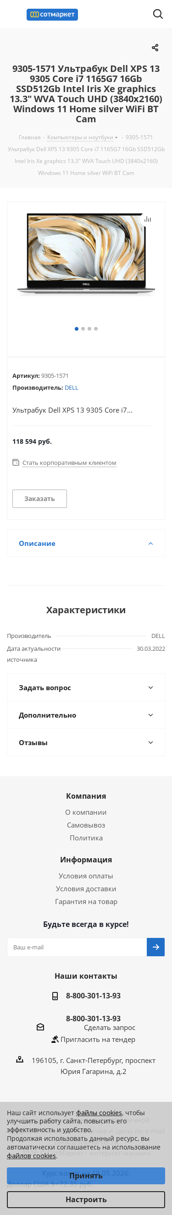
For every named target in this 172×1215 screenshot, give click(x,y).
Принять (86, 1176)
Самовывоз (86, 824)
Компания (86, 796)
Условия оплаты (86, 875)
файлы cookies (99, 1112)
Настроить (86, 1199)
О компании (86, 812)
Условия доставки (86, 888)
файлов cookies (31, 1155)
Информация (86, 860)
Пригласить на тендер (98, 1039)
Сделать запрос (109, 1027)
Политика (86, 837)
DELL (71, 387)
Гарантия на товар (86, 901)
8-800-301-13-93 (93, 996)
